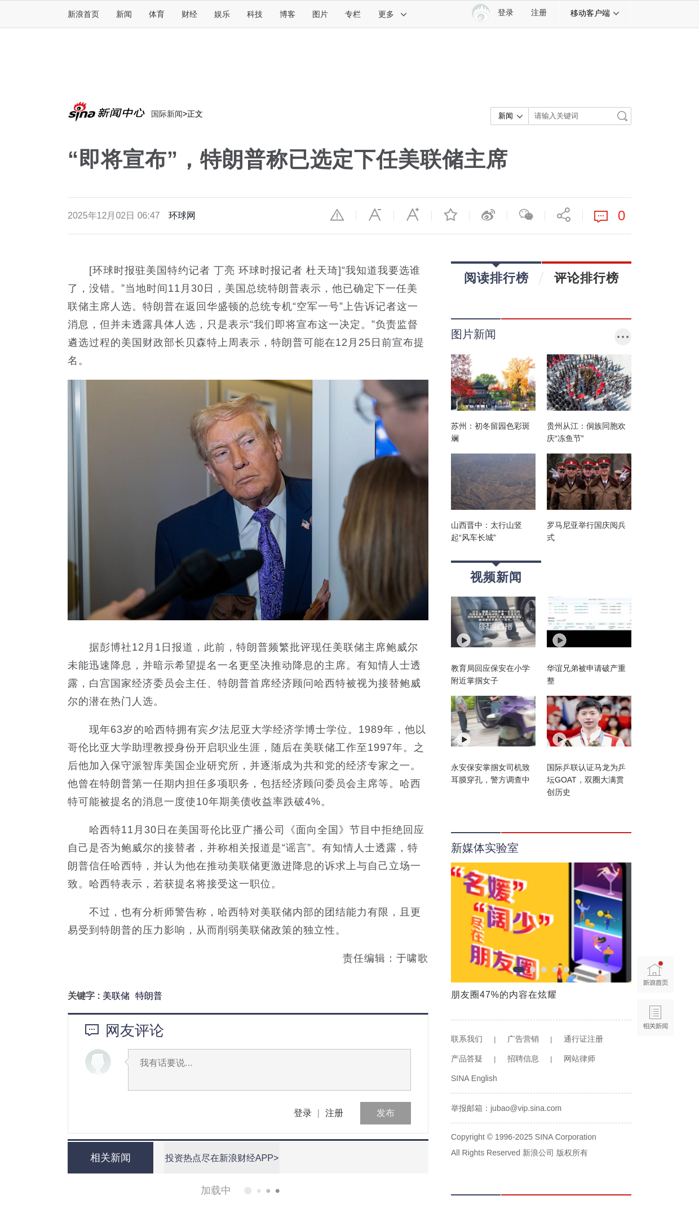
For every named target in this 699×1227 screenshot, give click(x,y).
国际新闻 (167, 113)
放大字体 (412, 214)
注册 (539, 12)
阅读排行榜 (496, 274)
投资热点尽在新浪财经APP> (221, 1157)
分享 (563, 214)
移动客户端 (595, 12)
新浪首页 (83, 14)
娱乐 (222, 14)
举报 (337, 214)
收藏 (450, 214)
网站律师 (579, 1058)
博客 (287, 14)
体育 (157, 14)
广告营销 (523, 1038)
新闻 (124, 14)
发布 (386, 1113)
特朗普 (148, 996)
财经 (189, 14)
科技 (255, 14)
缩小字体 (375, 214)
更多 (393, 14)
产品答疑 (467, 1058)
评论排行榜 (586, 277)
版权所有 (572, 1152)
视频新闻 (496, 573)
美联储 (116, 996)
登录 (303, 1113)
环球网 (182, 215)
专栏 (353, 14)
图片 (320, 14)
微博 (488, 214)
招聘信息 (523, 1058)
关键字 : (85, 996)
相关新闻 (110, 1157)
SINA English (474, 1078)
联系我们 (467, 1038)
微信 (526, 214)
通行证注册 (583, 1038)
